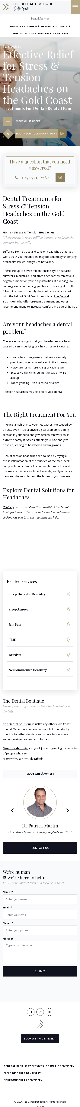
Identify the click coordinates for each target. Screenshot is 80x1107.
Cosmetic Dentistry (60, 1066)
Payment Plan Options (53, 33)
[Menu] (75, 7)
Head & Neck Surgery (23, 26)
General (46, 26)
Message (8, 938)
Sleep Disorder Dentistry (22, 1073)
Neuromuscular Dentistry (23, 1080)
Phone (8, 923)
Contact (7, 507)
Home (7, 232)
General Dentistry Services (24, 1066)
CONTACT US (40, 848)
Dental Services (40, 18)
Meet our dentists (15, 748)
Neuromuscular (23, 33)
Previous (12, 810)
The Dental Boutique (17, 724)
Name (8, 892)
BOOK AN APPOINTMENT (40, 1038)
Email (7, 907)
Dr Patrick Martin (40, 825)
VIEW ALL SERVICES (21, 121)
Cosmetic (62, 26)
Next (68, 810)
